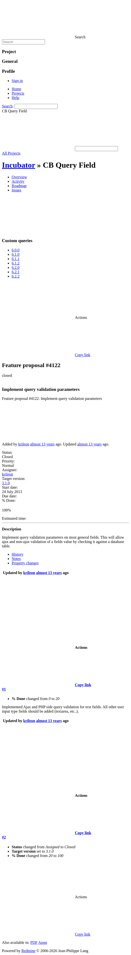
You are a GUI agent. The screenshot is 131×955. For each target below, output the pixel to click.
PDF (33, 942)
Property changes (25, 563)
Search (7, 106)
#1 (4, 689)
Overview (19, 177)
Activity (18, 181)
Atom (42, 942)
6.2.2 (15, 276)
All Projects (11, 153)
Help (15, 98)
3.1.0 (6, 483)
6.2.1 (15, 272)
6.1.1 (15, 259)
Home (16, 89)
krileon (23, 444)
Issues (16, 190)
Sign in (17, 81)
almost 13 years (42, 444)
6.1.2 (15, 263)
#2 (4, 837)
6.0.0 (15, 250)
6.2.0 (15, 267)
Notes (16, 559)
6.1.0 (15, 254)
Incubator (18, 165)
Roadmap (19, 186)
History (17, 554)
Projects (18, 93)
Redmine (28, 951)
